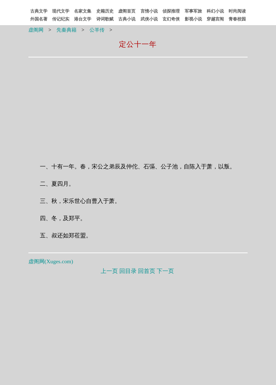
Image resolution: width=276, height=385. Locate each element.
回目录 (128, 271)
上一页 (109, 271)
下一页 (165, 271)
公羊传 (97, 30)
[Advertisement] (92, 105)
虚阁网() (50, 261)
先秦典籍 (66, 30)
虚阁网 (35, 30)
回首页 (146, 271)
